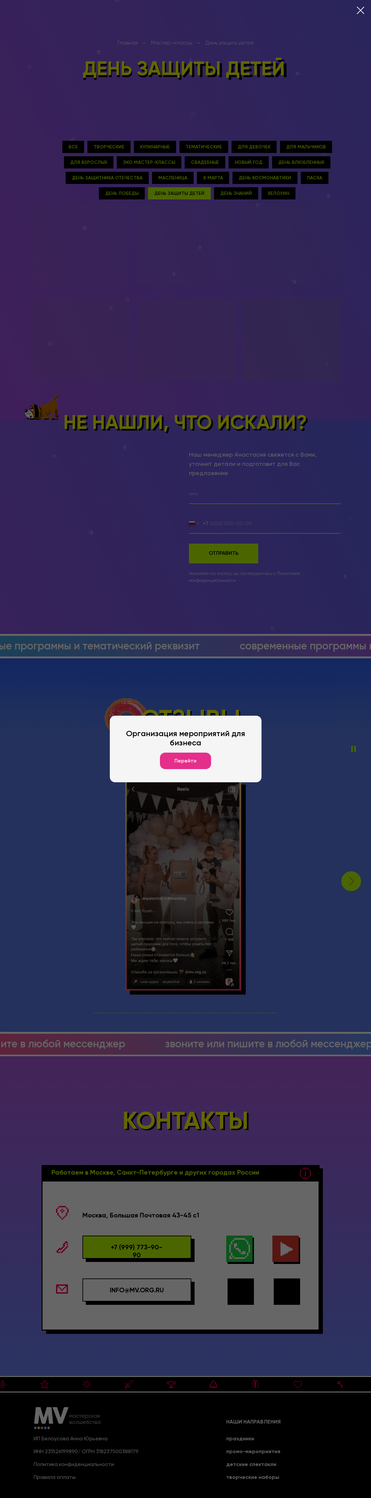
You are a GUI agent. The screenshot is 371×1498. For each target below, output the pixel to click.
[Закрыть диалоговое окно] (361, 10)
